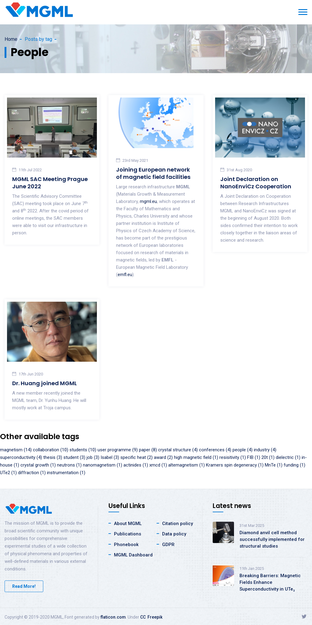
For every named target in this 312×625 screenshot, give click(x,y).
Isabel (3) (110, 457)
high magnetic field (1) (196, 457)
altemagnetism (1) (186, 465)
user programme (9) (118, 450)
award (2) (163, 457)
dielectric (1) (288, 457)
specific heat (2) (136, 457)
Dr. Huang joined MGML (44, 383)
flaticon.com (113, 617)
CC (143, 617)
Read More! (24, 586)
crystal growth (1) (38, 465)
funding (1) (294, 465)
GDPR (168, 544)
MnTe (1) (273, 465)
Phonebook (126, 544)
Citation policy (177, 523)
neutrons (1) (69, 465)
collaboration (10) (50, 450)
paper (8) (148, 450)
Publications (127, 534)
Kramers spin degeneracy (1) (235, 465)
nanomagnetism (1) (102, 465)
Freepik (154, 617)
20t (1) (268, 457)
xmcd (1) (158, 465)
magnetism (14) (16, 450)
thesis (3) (52, 457)
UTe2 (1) (8, 472)
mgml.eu (148, 201)
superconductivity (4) (21, 457)
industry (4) (265, 450)
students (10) (82, 450)
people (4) (242, 450)
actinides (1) (135, 465)
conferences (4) (215, 450)
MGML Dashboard (133, 555)
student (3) (74, 457)
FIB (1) (253, 457)
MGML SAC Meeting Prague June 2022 (50, 182)
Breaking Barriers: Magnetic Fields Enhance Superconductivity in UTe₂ (270, 582)
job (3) (93, 457)
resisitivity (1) (232, 457)
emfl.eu (125, 274)
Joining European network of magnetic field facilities (153, 173)
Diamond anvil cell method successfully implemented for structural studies (272, 539)
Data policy (174, 534)
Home (11, 39)
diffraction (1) (32, 472)
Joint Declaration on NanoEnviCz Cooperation (255, 182)
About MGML (128, 523)
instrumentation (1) (66, 472)
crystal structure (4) (178, 450)
